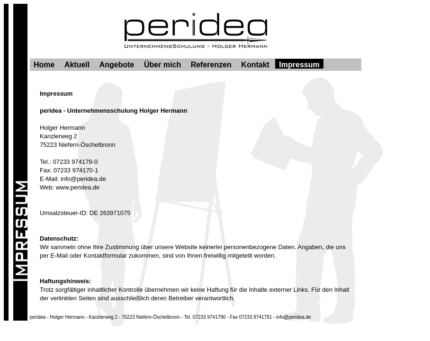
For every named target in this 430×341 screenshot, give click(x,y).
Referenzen (211, 65)
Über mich (162, 65)
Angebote (116, 65)
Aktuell (77, 65)
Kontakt (255, 65)
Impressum (299, 65)
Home (44, 65)
